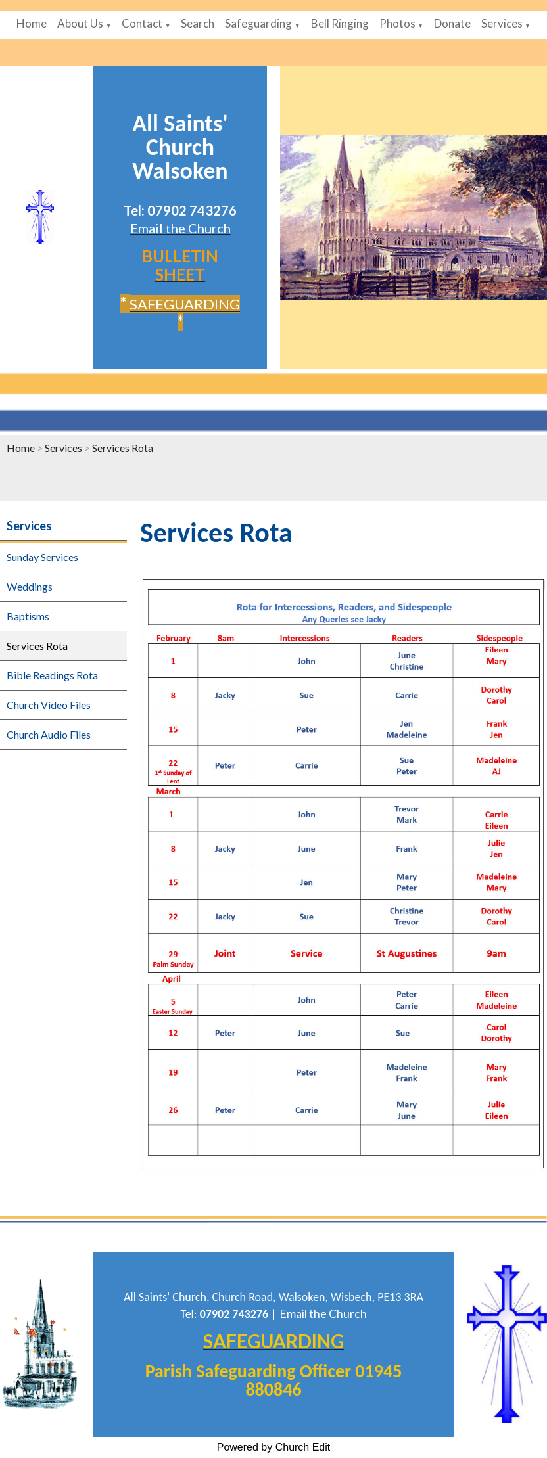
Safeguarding (258, 23)
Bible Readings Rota (52, 675)
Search (197, 23)
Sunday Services (42, 557)
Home (31, 23)
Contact (142, 23)
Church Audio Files (49, 734)
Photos (397, 23)
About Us (80, 23)
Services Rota (122, 448)
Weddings (30, 586)
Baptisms (28, 616)
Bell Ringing (340, 23)
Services (502, 23)
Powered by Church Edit (274, 1447)
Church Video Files (49, 704)
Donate (452, 23)
